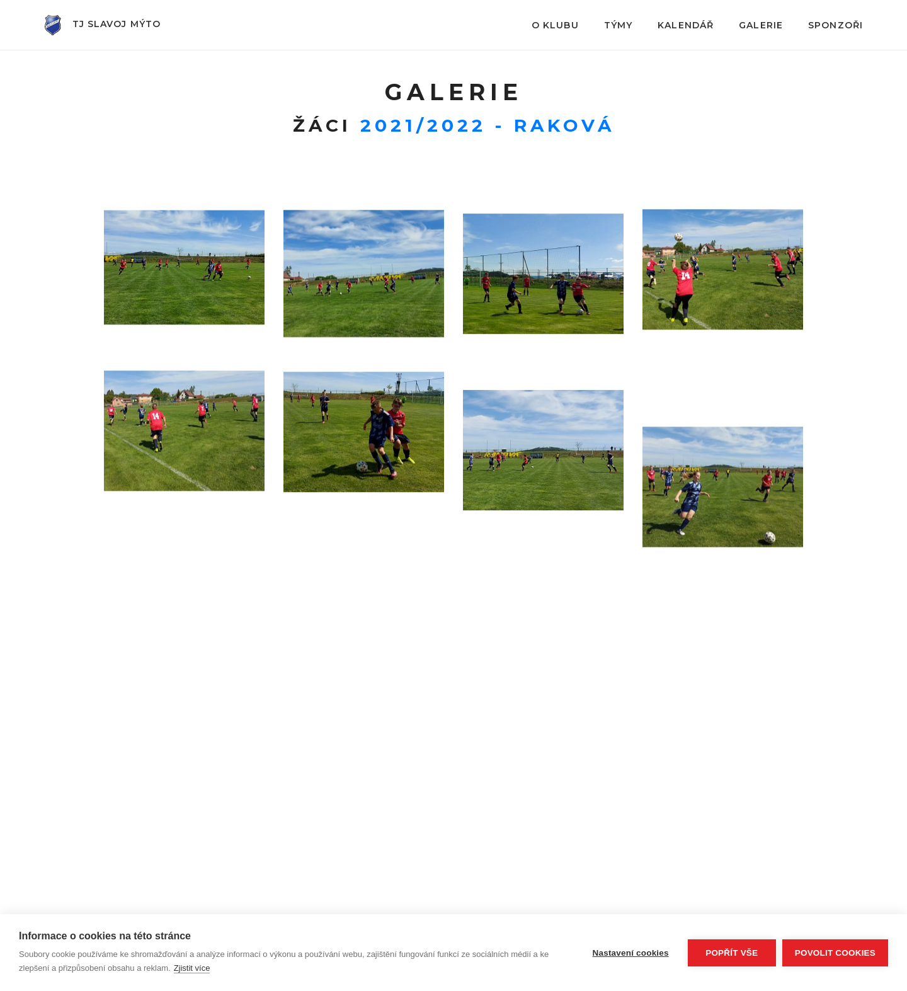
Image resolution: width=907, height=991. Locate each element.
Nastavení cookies (631, 953)
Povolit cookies (835, 953)
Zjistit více (192, 968)
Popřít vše (731, 953)
